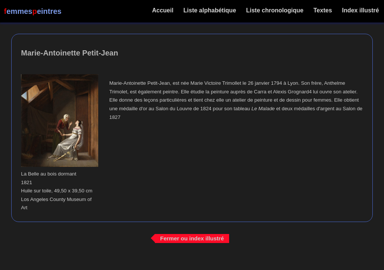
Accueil (162, 10)
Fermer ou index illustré (192, 238)
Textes (322, 10)
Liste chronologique (275, 10)
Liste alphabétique (209, 10)
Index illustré (360, 10)
